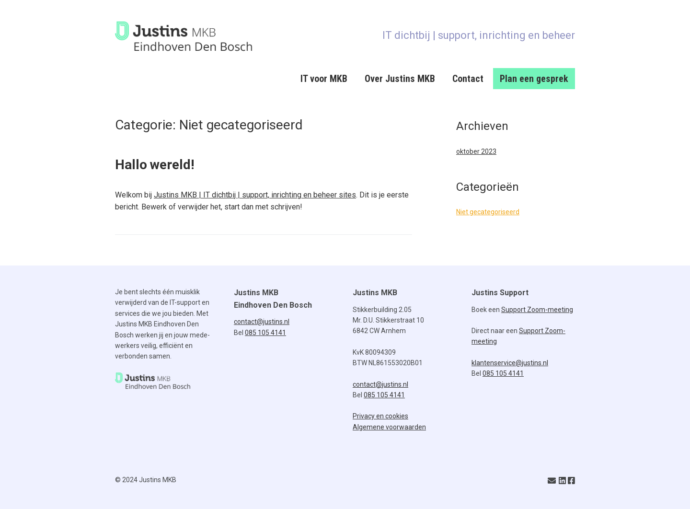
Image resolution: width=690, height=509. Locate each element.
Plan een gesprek (534, 78)
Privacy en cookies (380, 416)
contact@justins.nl (261, 321)
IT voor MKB (323, 78)
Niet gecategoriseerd (487, 212)
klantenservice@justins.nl (510, 363)
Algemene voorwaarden (389, 427)
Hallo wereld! (154, 165)
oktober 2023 (476, 151)
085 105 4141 (265, 332)
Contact (467, 78)
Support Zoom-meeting (537, 309)
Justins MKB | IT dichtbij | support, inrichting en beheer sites (255, 194)
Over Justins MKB (400, 78)
